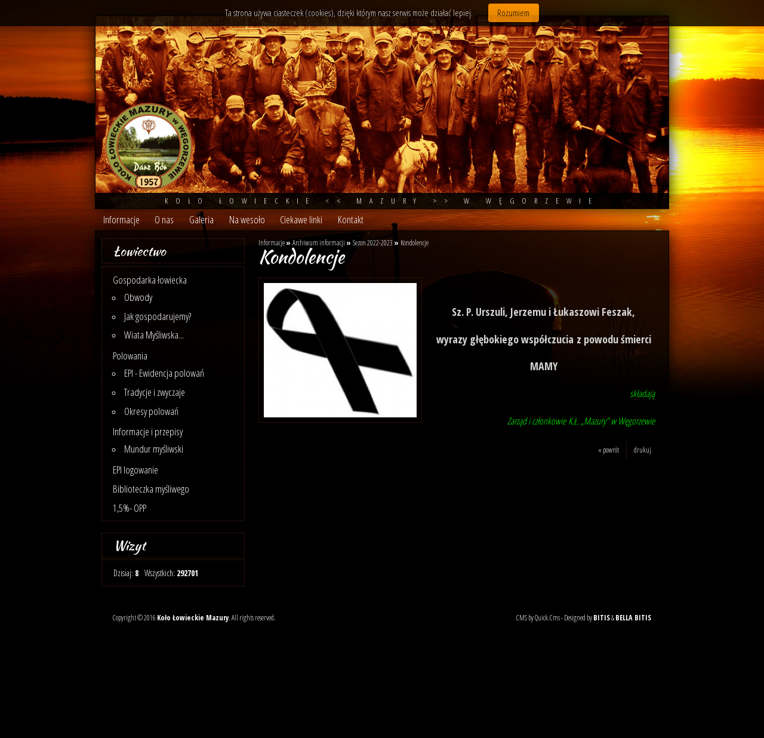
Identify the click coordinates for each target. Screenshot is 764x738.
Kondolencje (415, 243)
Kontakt (350, 219)
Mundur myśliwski (153, 449)
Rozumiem (513, 13)
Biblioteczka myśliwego (151, 489)
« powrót (608, 450)
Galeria (201, 219)
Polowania (130, 355)
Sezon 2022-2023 (373, 243)
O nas (164, 219)
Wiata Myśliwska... (154, 335)
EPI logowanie (135, 469)
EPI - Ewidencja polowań (164, 373)
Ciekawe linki (301, 219)
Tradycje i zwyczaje (154, 392)
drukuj (642, 450)
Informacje (121, 219)
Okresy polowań (151, 411)
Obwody (138, 297)
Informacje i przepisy (148, 431)
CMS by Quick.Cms (538, 618)
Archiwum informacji (318, 243)
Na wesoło (247, 219)
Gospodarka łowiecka (150, 280)
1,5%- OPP (129, 508)
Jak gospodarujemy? (157, 316)
